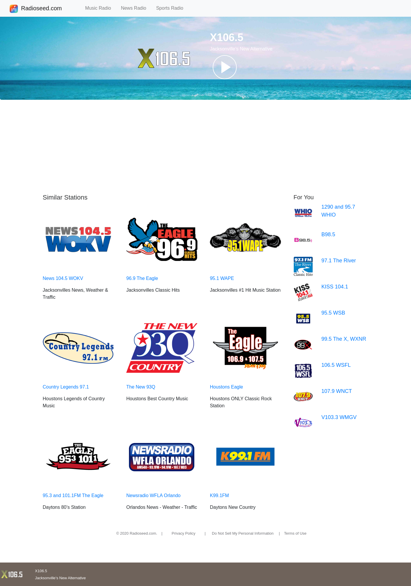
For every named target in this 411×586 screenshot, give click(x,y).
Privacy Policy (183, 533)
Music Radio (100, 8)
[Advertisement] (206, 147)
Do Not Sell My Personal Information (242, 533)
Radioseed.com (41, 9)
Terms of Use (295, 533)
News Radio (136, 8)
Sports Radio (172, 8)
